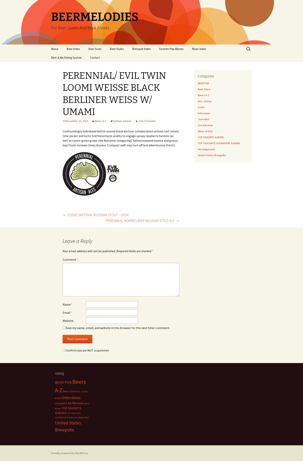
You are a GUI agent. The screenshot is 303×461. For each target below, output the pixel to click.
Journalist (203, 119)
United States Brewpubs (212, 155)
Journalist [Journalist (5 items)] (60, 403)
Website (68, 321)
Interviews (204, 113)
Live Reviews (205, 125)
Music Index (199, 49)
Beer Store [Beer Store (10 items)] (69, 391)
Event (201, 107)
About (54, 49)
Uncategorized (206, 149)
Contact (95, 57)
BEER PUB (203, 83)
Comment (70, 259)
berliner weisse (122, 121)
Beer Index (73, 49)
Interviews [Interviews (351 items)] (71, 397)
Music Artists (205, 131)
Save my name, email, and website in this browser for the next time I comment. (118, 328)
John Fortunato (147, 121)
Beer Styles (117, 49)
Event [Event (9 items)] (58, 398)
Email (67, 312)
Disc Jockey (205, 101)
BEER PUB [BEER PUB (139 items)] (63, 382)
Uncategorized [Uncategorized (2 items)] (81, 417)
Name (67, 304)
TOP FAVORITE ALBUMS (211, 137)
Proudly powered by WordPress (69, 453)
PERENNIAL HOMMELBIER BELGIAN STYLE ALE (142, 220)
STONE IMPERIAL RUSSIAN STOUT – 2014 (95, 214)
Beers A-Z (100, 121)
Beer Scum (94, 49)
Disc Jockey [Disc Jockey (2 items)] (82, 391)
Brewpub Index (141, 49)
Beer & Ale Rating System (66, 57)
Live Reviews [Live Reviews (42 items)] (75, 403)
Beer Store (204, 89)
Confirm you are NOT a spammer (86, 350)
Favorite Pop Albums (171, 49)
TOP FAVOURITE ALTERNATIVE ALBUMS (219, 143)
